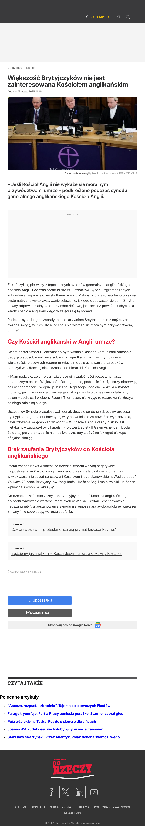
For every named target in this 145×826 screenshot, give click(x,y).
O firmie (21, 796)
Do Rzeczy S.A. (63, 812)
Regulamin (72, 802)
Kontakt (39, 796)
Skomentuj (109, 601)
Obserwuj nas (67, 614)
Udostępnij (42, 601)
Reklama (82, 796)
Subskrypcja (60, 796)
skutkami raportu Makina (70, 295)
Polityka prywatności (112, 796)
